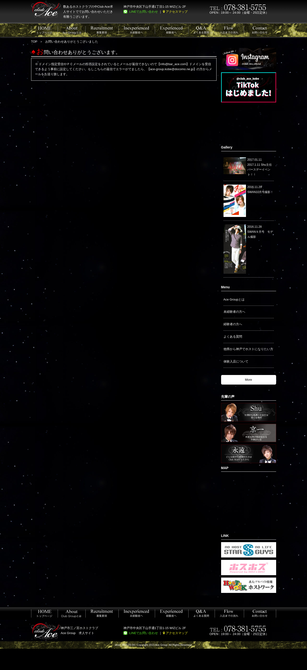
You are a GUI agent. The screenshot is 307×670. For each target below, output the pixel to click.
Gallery (226, 147)
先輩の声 (227, 396)
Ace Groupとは (234, 299)
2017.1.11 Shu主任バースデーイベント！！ (259, 169)
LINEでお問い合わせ (143, 11)
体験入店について (235, 361)
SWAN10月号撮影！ (260, 192)
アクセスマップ (177, 11)
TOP (34, 41)
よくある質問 (232, 336)
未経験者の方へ (234, 311)
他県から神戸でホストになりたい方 (248, 349)
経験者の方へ (232, 324)
